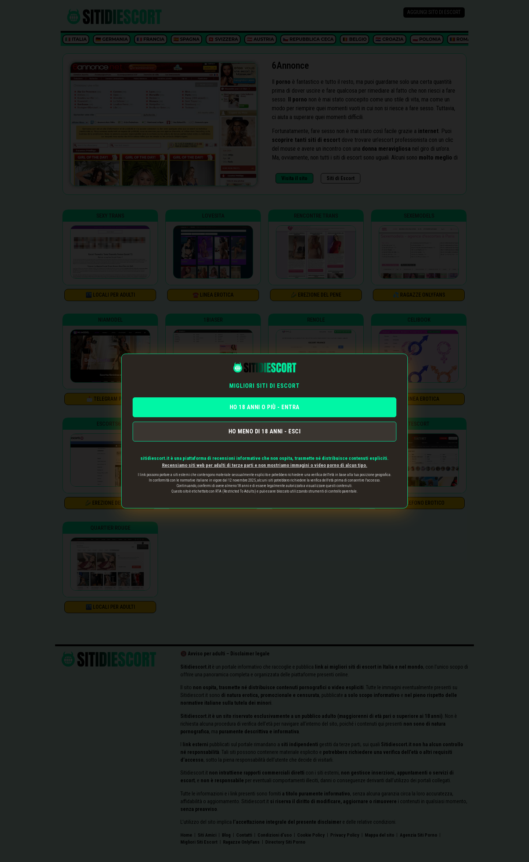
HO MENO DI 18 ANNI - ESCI (264, 431)
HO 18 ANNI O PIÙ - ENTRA (265, 407)
